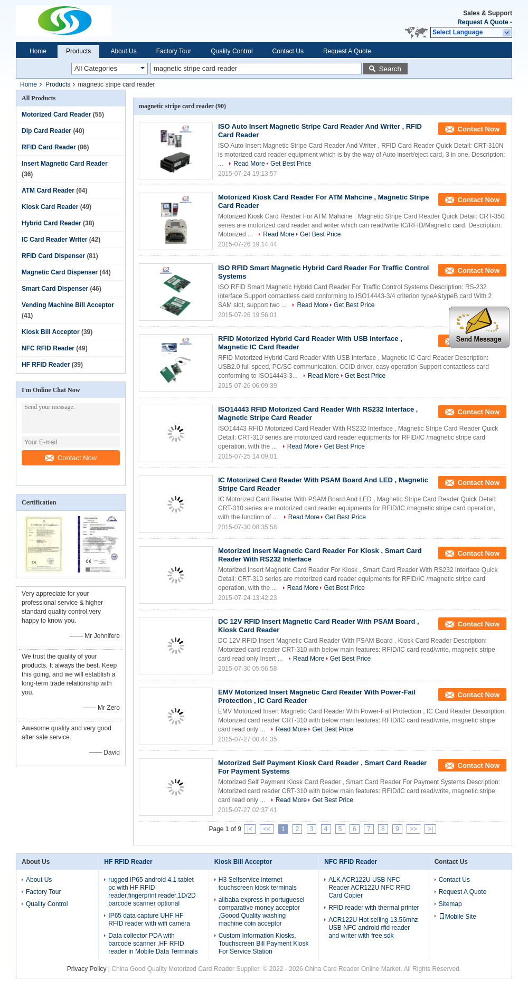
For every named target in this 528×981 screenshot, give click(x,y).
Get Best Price (290, 163)
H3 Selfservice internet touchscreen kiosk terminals (258, 883)
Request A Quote (482, 22)
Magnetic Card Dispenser (60, 272)
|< (249, 829)
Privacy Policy (87, 969)
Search (390, 69)
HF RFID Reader (46, 364)
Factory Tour (173, 51)
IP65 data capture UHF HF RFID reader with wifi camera (149, 919)
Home (38, 51)
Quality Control (231, 51)
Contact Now (71, 458)
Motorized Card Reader (56, 114)
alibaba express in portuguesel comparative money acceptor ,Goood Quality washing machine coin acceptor (262, 911)
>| (430, 829)
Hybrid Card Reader (51, 223)
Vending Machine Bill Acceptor (68, 305)
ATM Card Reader (48, 190)
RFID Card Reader (49, 147)
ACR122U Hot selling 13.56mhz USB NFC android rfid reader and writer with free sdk (373, 927)
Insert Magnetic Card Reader (65, 163)
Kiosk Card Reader (50, 207)
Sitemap (450, 904)
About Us (123, 51)
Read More (249, 163)
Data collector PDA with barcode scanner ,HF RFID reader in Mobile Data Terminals (152, 943)
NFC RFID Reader (48, 348)
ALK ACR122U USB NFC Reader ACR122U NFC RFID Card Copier (369, 887)
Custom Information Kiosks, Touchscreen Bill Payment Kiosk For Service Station (264, 943)
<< (266, 829)
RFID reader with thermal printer (373, 907)
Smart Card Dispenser (55, 288)
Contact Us (288, 51)
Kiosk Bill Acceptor (51, 332)
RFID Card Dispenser (53, 256)
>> (413, 829)
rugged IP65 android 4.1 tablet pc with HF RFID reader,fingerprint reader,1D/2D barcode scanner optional (151, 891)
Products (78, 51)
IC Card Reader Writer (54, 239)
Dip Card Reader (46, 131)
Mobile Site (457, 916)
